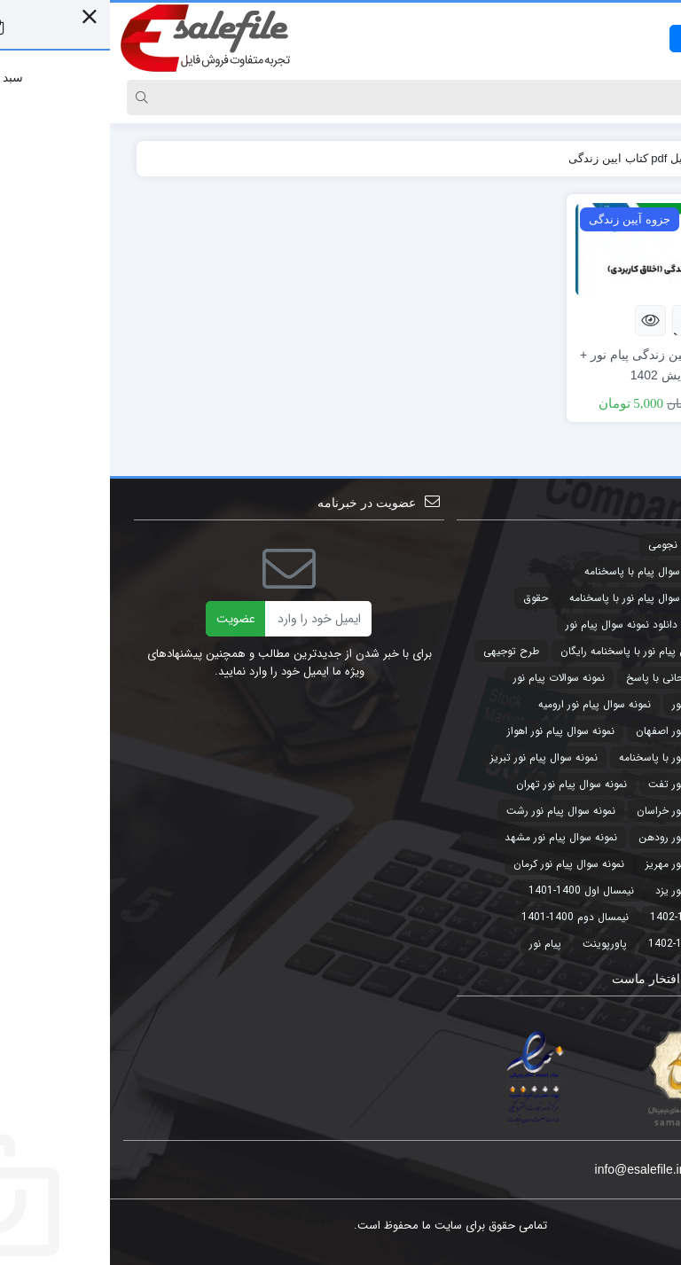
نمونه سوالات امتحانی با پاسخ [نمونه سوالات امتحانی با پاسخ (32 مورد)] (581, 677)
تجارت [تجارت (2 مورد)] (631, 544)
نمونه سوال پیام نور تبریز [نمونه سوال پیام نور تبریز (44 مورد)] (434, 757)
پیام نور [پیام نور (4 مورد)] (435, 943)
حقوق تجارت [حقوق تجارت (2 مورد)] (617, 624)
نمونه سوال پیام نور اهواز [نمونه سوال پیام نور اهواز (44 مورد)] (451, 730)
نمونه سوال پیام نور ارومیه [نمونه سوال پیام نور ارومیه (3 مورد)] (484, 704)
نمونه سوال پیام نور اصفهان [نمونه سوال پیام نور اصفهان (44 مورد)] (586, 730)
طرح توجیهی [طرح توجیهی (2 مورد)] (401, 651)
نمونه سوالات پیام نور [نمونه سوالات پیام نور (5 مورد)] (449, 677)
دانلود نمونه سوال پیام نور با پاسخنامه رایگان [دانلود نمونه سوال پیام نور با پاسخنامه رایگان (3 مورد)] (548, 651)
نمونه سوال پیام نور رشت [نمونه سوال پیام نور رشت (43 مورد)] (450, 810)
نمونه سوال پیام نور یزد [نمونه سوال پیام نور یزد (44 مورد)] (595, 890)
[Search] (357, 97)
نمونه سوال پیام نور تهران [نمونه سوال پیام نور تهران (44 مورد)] (461, 784)
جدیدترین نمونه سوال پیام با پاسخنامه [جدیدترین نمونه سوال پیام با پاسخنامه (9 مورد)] (560, 571)
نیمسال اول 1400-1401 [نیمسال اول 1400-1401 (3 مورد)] (471, 890)
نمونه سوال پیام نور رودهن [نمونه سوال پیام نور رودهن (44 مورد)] (587, 837)
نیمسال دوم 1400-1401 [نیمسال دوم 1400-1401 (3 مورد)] (465, 917)
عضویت (125, 619)
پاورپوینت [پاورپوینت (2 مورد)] (495, 943)
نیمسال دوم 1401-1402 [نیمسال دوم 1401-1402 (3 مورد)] (592, 943)
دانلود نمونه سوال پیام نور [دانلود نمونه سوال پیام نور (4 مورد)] (512, 624)
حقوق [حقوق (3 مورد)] (425, 598)
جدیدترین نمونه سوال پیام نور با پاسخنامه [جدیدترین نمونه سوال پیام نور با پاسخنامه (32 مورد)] (552, 598)
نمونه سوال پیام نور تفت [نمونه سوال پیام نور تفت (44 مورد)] (592, 784)
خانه (635, 158)
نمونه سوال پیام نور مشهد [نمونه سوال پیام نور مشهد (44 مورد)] (451, 837)
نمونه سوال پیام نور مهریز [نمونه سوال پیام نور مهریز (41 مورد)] (591, 863)
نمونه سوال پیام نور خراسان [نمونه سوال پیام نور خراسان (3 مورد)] (586, 810)
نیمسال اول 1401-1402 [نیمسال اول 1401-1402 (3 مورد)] (593, 917)
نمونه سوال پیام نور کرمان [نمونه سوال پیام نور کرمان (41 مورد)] (458, 863)
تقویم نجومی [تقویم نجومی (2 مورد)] (567, 544)
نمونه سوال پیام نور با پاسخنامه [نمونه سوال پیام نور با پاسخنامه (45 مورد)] (577, 757)
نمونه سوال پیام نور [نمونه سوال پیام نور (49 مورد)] (604, 704)
